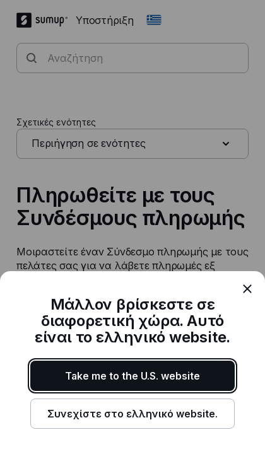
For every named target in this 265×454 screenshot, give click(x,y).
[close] (247, 289)
